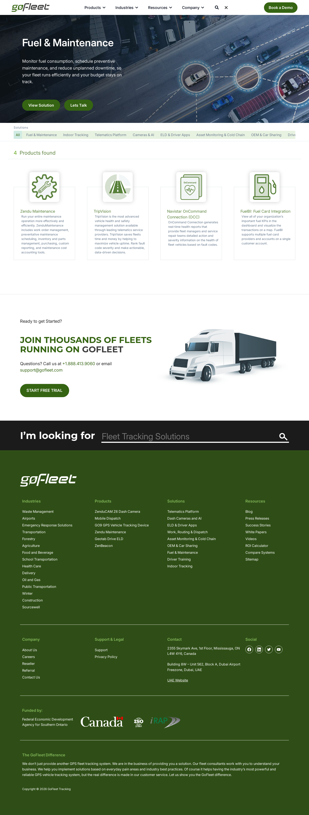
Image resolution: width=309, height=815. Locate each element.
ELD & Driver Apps (182, 526)
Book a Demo (281, 7)
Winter (27, 594)
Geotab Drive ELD (109, 540)
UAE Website (177, 681)
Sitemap (251, 560)
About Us (29, 650)
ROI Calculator (256, 546)
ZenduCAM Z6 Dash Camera (117, 512)
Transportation (33, 533)
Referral (28, 671)
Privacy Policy (106, 657)
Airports (28, 519)
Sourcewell (31, 608)
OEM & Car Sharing (182, 546)
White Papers (256, 533)
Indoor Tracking (179, 567)
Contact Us (31, 678)
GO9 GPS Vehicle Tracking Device (122, 526)
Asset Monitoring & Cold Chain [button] (220, 135)
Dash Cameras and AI (184, 519)
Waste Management (38, 512)
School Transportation (39, 560)
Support (101, 650)
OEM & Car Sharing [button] (266, 135)
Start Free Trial (46, 391)
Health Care (31, 567)
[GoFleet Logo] (31, 7)
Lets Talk (78, 105)
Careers (28, 657)
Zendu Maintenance (110, 533)
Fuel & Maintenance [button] (41, 135)
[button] (154, 132)
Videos (251, 540)
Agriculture (31, 546)
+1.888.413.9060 (78, 363)
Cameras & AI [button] (143, 135)
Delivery (28, 574)
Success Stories (258, 526)
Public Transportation (39, 587)
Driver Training (179, 560)
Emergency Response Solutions (47, 526)
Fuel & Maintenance (182, 553)
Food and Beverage (37, 553)
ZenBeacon (104, 546)
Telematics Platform (183, 512)
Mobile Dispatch (108, 519)
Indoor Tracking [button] (75, 135)
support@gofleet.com (41, 370)
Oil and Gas (31, 580)
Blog (249, 512)
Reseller (28, 664)
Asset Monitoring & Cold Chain (191, 540)
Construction (32, 601)
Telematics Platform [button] (110, 135)
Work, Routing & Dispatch (187, 533)
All (18, 135)
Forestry (28, 540)
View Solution (41, 105)
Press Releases (257, 519)
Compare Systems (260, 553)
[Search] (283, 438)
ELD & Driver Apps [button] (175, 135)
